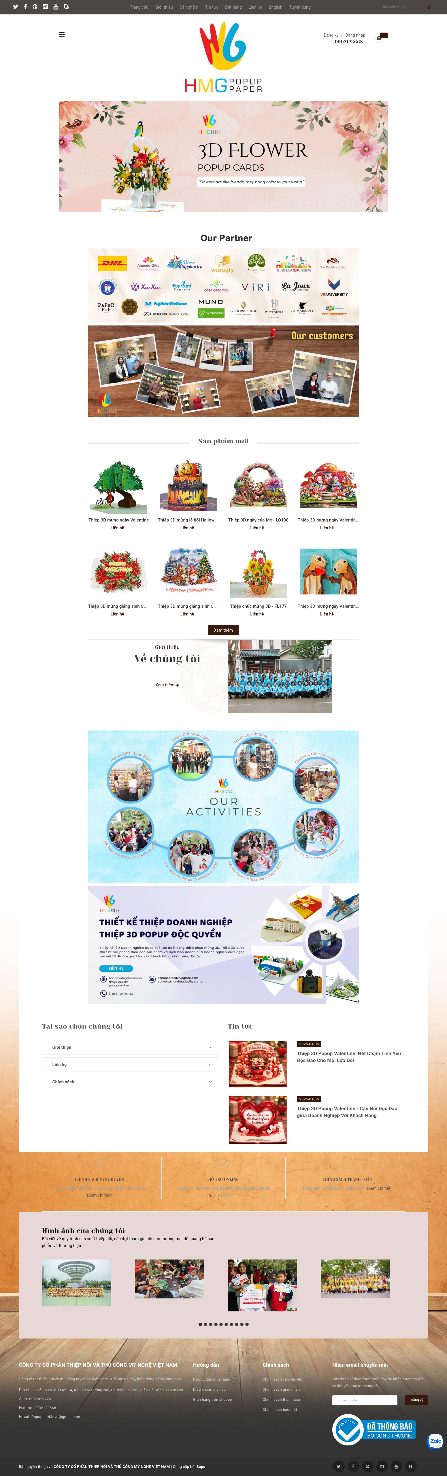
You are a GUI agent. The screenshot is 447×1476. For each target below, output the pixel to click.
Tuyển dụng (300, 7)
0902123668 (349, 41)
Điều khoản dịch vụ (209, 1389)
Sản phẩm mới (223, 441)
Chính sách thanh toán (347, 1179)
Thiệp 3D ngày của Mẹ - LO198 (258, 520)
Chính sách (63, 1082)
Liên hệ (255, 7)
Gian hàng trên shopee (212, 1399)
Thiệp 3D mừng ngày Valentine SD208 (335, 606)
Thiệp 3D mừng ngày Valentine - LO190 (336, 520)
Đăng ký (331, 35)
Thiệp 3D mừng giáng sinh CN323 (191, 606)
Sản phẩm (189, 7)
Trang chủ (139, 7)
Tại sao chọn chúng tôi (82, 1026)
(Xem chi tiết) (99, 1195)
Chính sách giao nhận (281, 1389)
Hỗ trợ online (223, 1179)
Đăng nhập (355, 35)
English (275, 7)
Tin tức (211, 7)
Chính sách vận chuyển (99, 1179)
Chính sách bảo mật (280, 1409)
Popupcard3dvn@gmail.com (55, 1417)
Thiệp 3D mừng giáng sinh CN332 (121, 606)
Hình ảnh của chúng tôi (83, 1231)
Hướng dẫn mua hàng (211, 1379)
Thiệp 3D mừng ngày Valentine (118, 520)
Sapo (201, 1466)
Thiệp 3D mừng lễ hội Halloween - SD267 (198, 520)
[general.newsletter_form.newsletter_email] (364, 1400)
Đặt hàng (233, 7)
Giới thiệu (164, 7)
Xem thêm (223, 630)
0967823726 (40, 1399)
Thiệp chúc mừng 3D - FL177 (258, 606)
